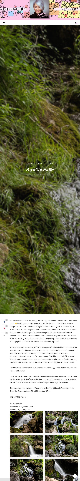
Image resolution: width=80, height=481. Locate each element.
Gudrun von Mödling (41, 175)
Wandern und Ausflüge (34, 163)
